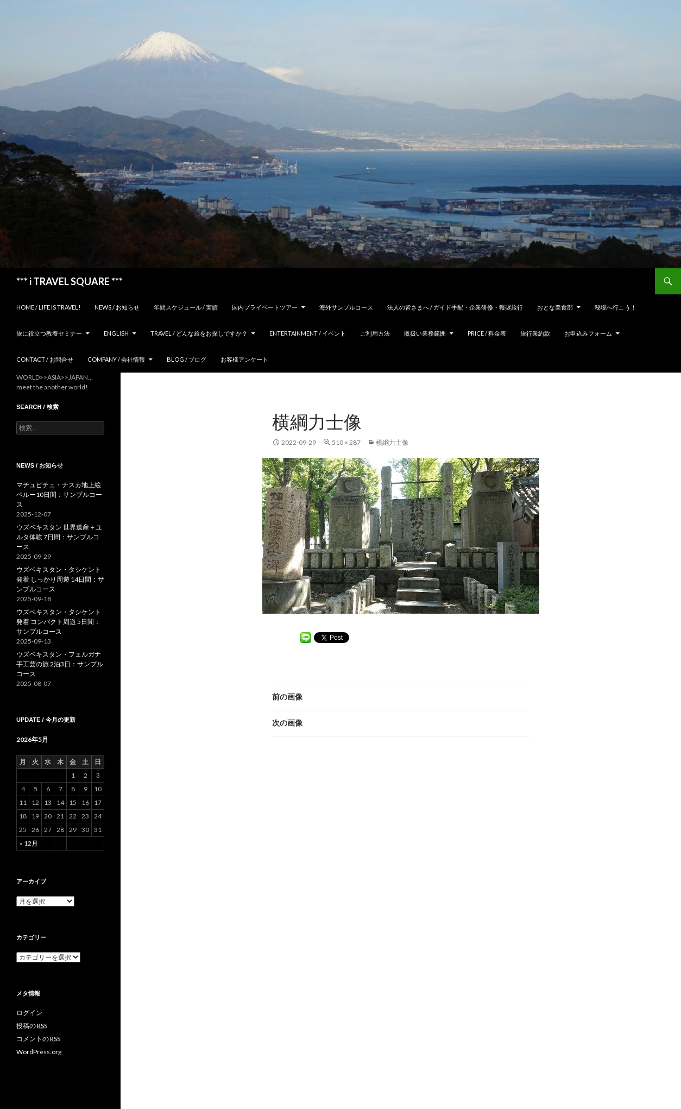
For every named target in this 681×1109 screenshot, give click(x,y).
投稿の (31, 1026)
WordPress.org (38, 1052)
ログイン (29, 1013)
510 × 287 (346, 442)
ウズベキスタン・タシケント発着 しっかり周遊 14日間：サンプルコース (60, 579)
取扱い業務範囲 (425, 333)
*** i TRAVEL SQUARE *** (69, 281)
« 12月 (29, 843)
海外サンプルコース (346, 307)
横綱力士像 (392, 442)
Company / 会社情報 (116, 359)
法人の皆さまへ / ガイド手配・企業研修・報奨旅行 (455, 307)
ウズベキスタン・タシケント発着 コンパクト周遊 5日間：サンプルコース (58, 621)
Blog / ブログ (186, 359)
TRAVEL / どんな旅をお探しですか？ (199, 333)
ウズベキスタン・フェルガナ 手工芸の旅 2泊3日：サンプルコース (59, 664)
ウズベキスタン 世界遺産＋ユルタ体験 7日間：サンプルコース (59, 537)
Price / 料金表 (487, 333)
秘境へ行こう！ (615, 307)
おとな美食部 (555, 307)
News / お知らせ (117, 307)
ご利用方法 (375, 333)
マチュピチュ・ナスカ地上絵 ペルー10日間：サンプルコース (59, 494)
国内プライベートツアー (265, 307)
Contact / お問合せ (44, 359)
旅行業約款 (535, 333)
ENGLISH (116, 333)
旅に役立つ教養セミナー (49, 333)
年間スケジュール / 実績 (186, 307)
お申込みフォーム (588, 333)
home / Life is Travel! (48, 307)
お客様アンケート (244, 359)
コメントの (38, 1039)
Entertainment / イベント (307, 333)
